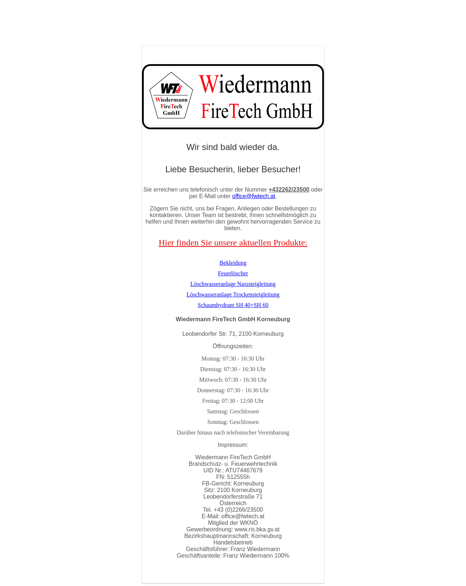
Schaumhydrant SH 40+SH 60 (233, 305)
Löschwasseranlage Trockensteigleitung (233, 294)
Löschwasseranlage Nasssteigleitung (233, 284)
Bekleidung (233, 263)
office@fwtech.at (253, 196)
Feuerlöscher (233, 273)
